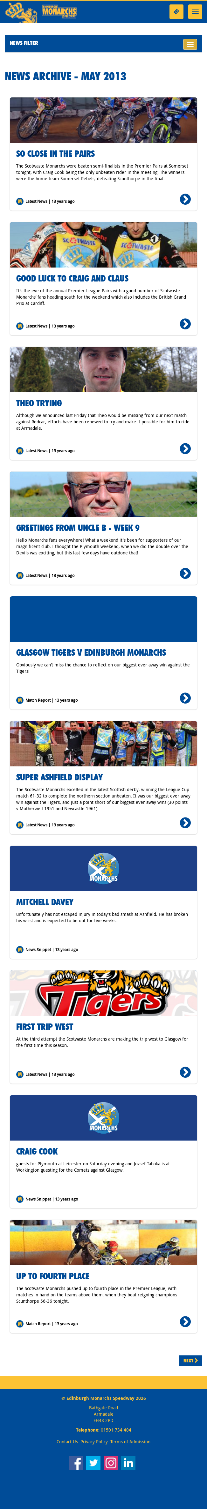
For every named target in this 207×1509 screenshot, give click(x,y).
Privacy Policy (94, 1442)
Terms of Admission (130, 1442)
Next (190, 1361)
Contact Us (67, 1442)
